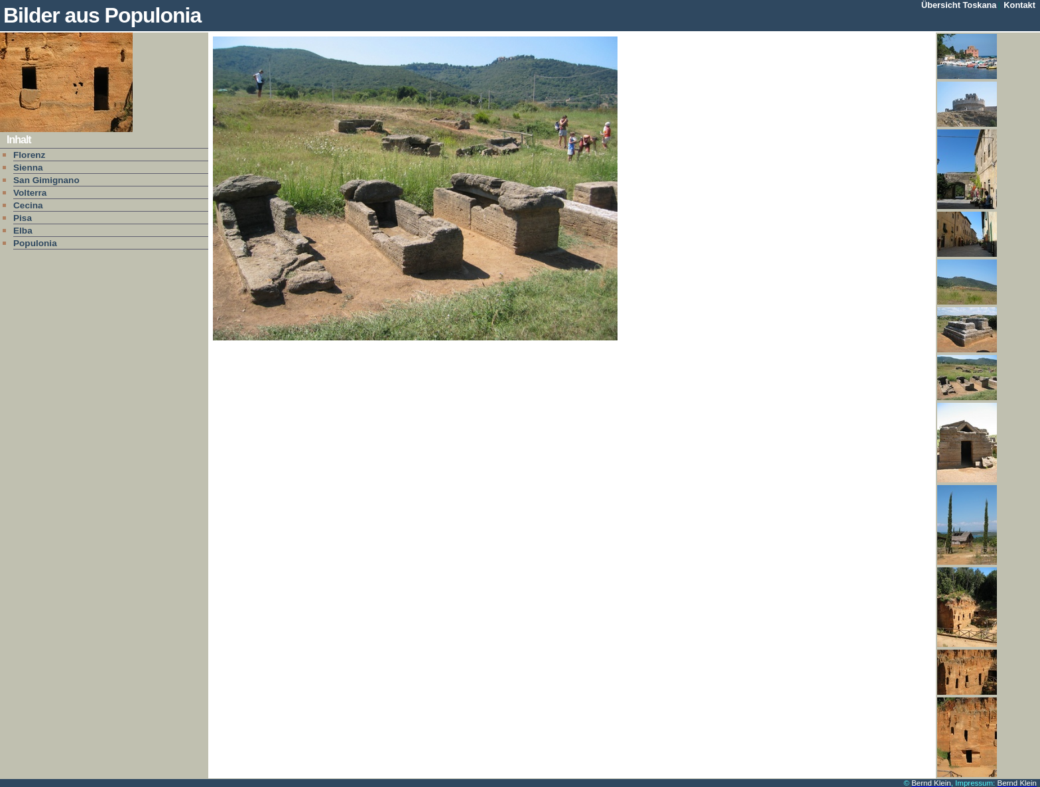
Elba (22, 231)
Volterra (29, 193)
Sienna (28, 168)
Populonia (35, 243)
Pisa (22, 218)
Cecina (28, 205)
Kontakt (1019, 5)
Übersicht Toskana (959, 5)
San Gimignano (46, 180)
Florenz (29, 155)
